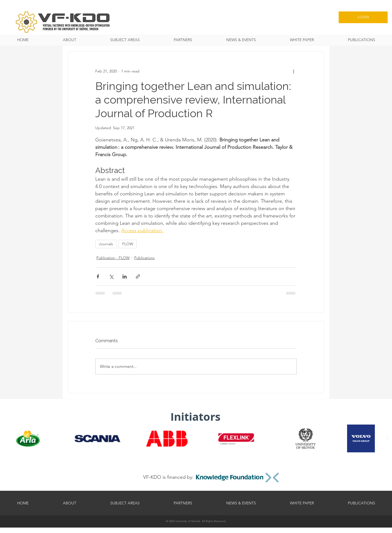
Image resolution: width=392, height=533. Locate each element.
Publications (144, 257)
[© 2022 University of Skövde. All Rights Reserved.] (196, 521)
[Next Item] (387, 438)
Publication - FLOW (113, 257)
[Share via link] (137, 276)
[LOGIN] (363, 17)
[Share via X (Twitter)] (111, 276)
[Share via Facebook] (97, 276)
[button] (125, 40)
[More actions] (293, 71)
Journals (106, 243)
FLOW (127, 243)
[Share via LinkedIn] (124, 276)
